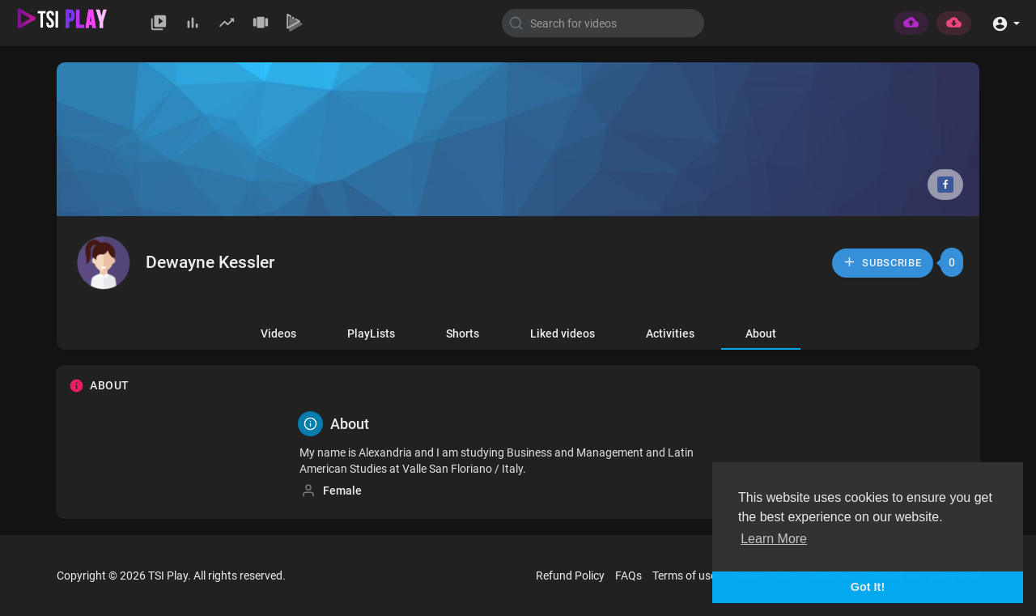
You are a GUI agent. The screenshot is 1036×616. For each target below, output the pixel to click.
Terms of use (684, 575)
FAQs (628, 575)
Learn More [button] (774, 539)
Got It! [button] (868, 586)
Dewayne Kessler (210, 262)
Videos (278, 333)
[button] (1005, 22)
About (760, 333)
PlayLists (371, 333)
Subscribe (882, 262)
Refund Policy (570, 575)
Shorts (462, 333)
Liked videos (562, 333)
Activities (670, 333)
